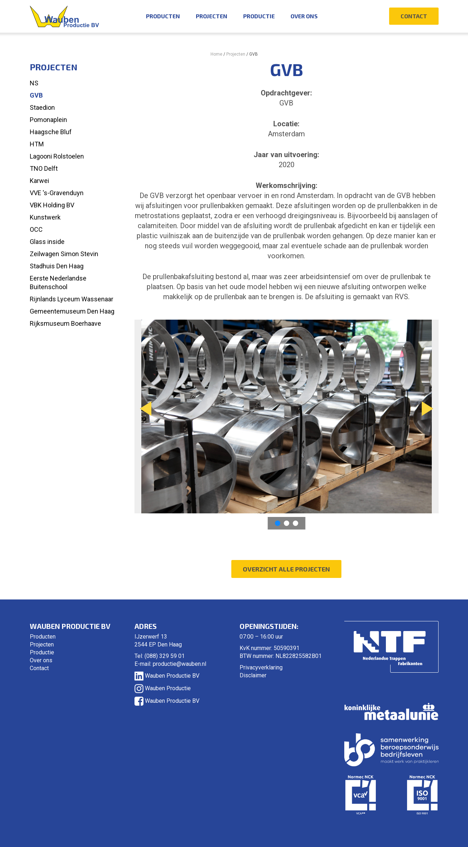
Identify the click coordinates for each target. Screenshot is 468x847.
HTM (37, 144)
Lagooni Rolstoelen (57, 156)
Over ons (304, 16)
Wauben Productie (162, 688)
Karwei (39, 180)
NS (34, 83)
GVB (36, 95)
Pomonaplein (48, 119)
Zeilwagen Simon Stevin (64, 254)
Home (216, 54)
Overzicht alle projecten (286, 569)
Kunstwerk (45, 217)
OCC (36, 229)
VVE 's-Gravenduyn (57, 193)
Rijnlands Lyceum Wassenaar (71, 299)
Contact (414, 16)
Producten (163, 16)
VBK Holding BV (52, 205)
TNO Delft (44, 168)
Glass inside (47, 241)
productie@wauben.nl (179, 663)
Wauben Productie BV (166, 675)
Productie (259, 16)
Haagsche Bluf (51, 132)
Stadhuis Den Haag (57, 266)
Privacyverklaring (261, 667)
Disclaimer (253, 675)
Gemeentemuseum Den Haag (72, 311)
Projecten (211, 16)
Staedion (42, 107)
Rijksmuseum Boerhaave (65, 323)
